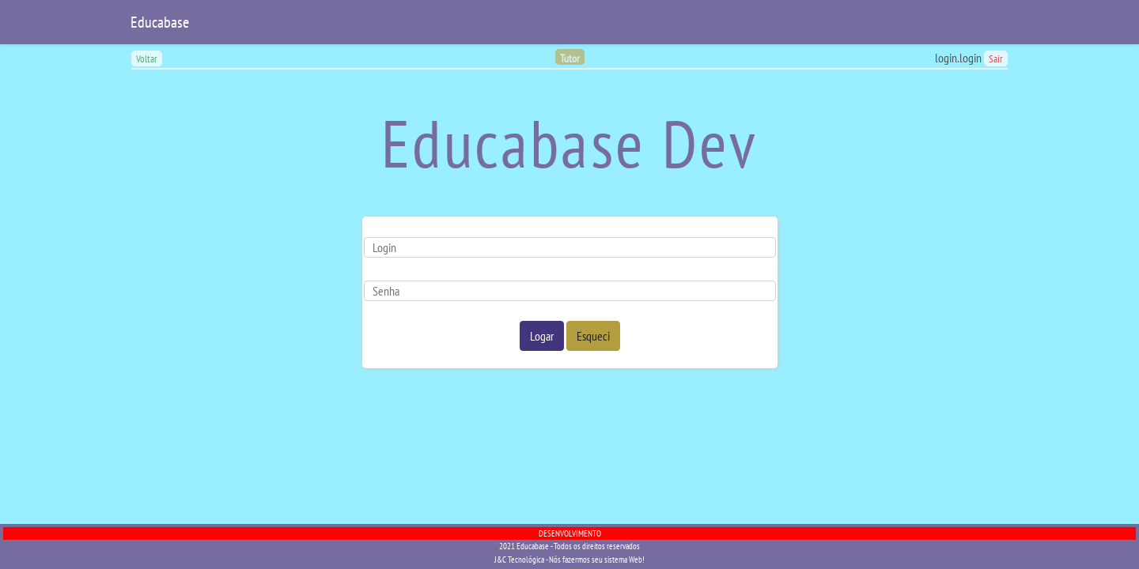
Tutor (570, 58)
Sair (996, 58)
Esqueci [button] (593, 336)
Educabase (160, 22)
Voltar (146, 58)
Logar (542, 336)
